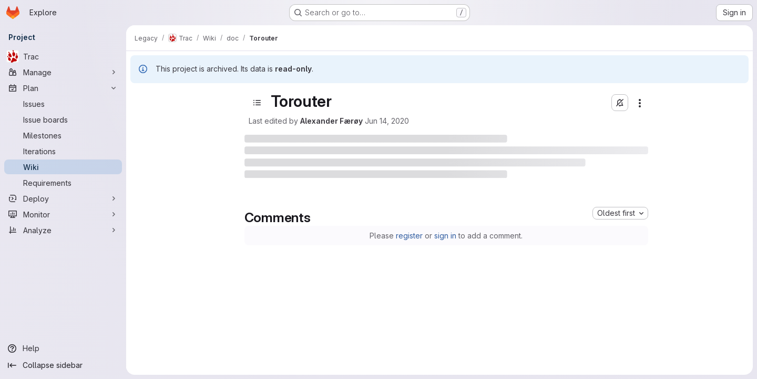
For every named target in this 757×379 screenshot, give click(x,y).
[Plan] (63, 88)
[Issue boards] (63, 119)
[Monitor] (63, 214)
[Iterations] (63, 151)
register (409, 235)
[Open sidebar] (257, 102)
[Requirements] (63, 182)
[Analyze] (63, 230)
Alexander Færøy (331, 120)
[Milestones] (63, 135)
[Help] (63, 348)
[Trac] (63, 56)
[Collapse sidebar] (63, 365)
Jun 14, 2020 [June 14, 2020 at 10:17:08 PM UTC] (387, 120)
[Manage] (63, 72)
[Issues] (63, 103)
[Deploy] (63, 198)
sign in (445, 235)
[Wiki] (63, 166)
